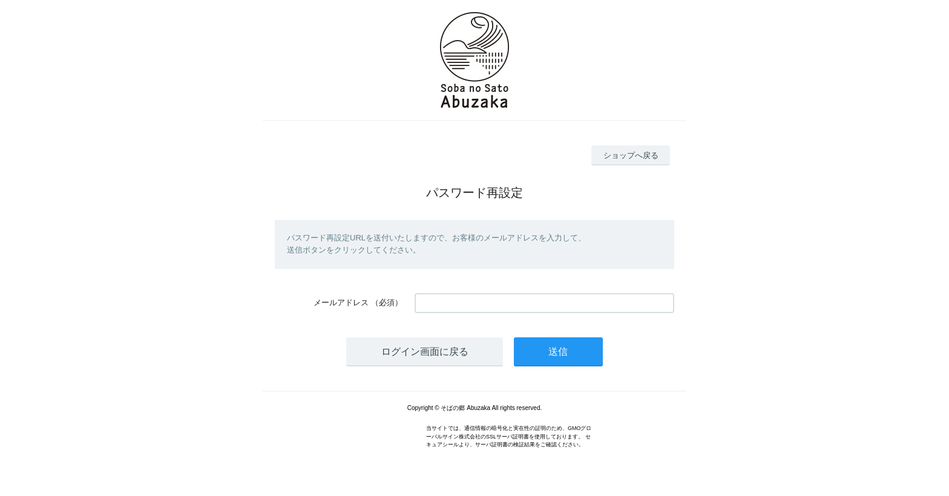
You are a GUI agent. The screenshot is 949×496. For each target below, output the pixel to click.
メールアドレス (341, 302)
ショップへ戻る (630, 155)
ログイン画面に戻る (424, 351)
